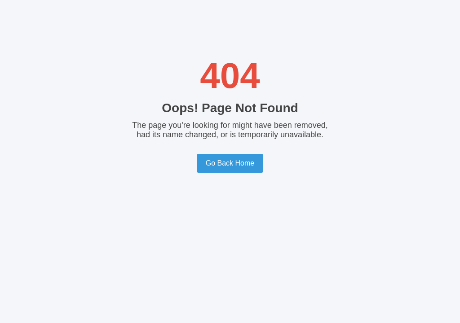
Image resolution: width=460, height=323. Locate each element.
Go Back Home (230, 163)
